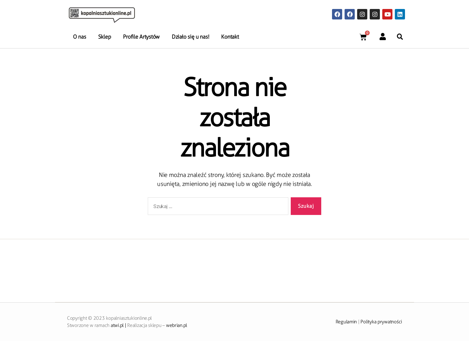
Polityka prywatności (381, 322)
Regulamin (346, 322)
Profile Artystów (141, 37)
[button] (400, 37)
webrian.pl (176, 325)
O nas (79, 37)
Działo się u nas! (190, 37)
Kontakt (230, 37)
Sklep (104, 37)
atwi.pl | (119, 325)
